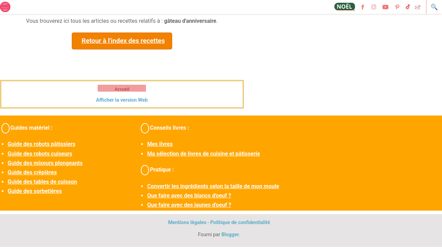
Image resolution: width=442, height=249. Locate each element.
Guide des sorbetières (35, 191)
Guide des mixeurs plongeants (45, 163)
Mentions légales (187, 222)
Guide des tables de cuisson (42, 181)
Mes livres (160, 144)
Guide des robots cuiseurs (40, 153)
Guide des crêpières (32, 172)
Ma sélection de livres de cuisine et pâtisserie (203, 153)
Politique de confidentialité (240, 222)
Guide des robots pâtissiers (41, 144)
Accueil (122, 89)
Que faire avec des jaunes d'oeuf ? (189, 205)
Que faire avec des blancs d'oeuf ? (189, 195)
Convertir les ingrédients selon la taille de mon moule (213, 186)
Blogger (230, 235)
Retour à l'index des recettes (123, 41)
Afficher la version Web (122, 100)
